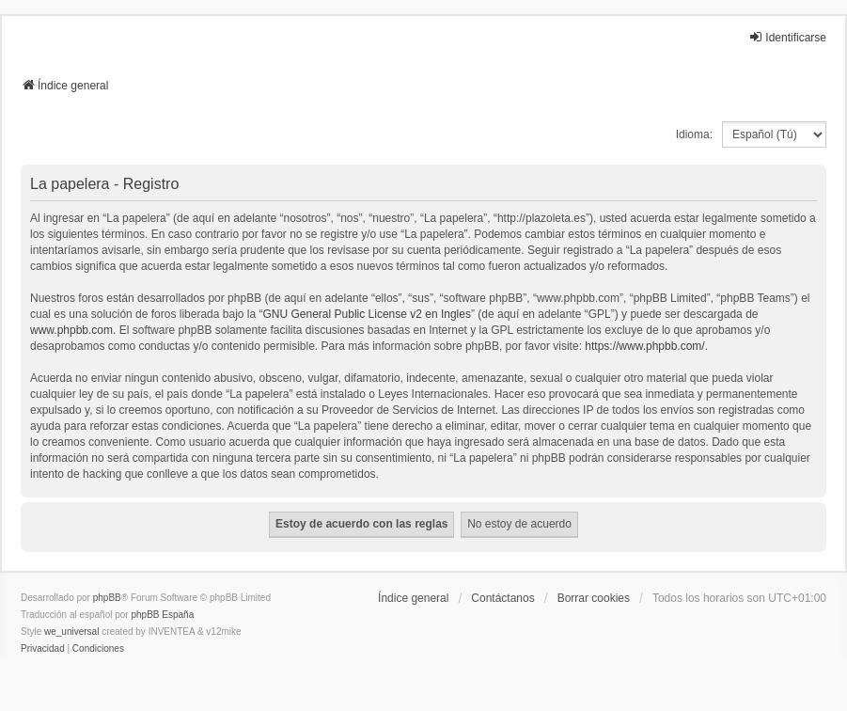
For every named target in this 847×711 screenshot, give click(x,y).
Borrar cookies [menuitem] (593, 598)
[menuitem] (43, 648)
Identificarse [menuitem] (787, 37)
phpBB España (162, 614)
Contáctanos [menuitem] (502, 598)
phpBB (107, 597)
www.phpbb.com (71, 330)
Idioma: (694, 134)
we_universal (71, 631)
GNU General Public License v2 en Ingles (367, 314)
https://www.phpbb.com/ (644, 346)
